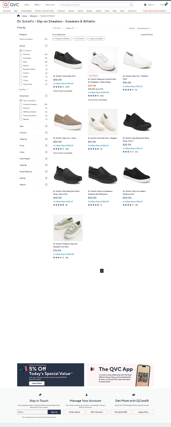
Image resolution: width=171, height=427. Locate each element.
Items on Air (50, 5)
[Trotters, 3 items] (33, 73)
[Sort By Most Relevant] (145, 28)
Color (22, 152)
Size (21, 126)
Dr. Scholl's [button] (80, 39)
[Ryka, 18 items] (33, 61)
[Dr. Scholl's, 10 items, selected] (33, 50)
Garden (71, 11)
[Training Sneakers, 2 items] (33, 115)
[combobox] (94, 5)
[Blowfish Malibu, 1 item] (33, 69)
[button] (145, 4)
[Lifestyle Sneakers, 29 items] (33, 104)
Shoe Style (24, 96)
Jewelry (99, 11)
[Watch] (37, 4)
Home (122, 11)
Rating (22, 178)
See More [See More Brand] (23, 89)
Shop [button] (26, 5)
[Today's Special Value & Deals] (155, 11)
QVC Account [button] (97, 412)
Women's (33, 16)
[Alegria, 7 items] (33, 65)
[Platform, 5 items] (33, 108)
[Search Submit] (131, 5)
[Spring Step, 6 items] (33, 84)
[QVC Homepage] (18, 16)
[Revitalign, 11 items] (33, 58)
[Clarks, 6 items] (33, 80)
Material (23, 139)
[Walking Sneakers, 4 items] (33, 111)
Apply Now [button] (143, 412)
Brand (22, 46)
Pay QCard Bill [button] (120, 412)
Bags (115, 11)
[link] (64, 28)
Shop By (23, 165)
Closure (23, 132)
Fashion (80, 11)
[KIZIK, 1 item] (33, 76)
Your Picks (7, 11)
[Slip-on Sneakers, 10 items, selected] (33, 100)
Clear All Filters (147, 34)
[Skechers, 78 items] (33, 54)
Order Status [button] (74, 412)
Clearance (61, 11)
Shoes (107, 11)
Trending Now (26, 11)
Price (22, 145)
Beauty (89, 11)
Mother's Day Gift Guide (44, 11)
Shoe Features (26, 171)
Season (23, 184)
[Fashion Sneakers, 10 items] (33, 39)
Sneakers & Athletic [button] (62, 39)
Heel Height (25, 158)
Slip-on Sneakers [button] (96, 39)
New (16, 11)
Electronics (132, 11)
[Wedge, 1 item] (33, 119)
